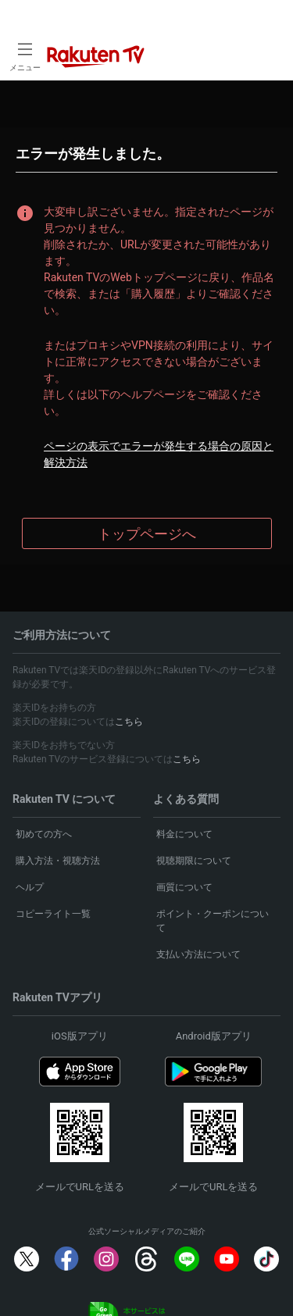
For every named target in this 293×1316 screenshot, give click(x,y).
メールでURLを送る (79, 1187)
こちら (129, 721)
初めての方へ (44, 834)
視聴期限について (193, 860)
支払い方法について (198, 954)
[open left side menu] (25, 55)
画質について (184, 887)
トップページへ (147, 534)
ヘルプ (30, 887)
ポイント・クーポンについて (212, 920)
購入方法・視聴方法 (58, 860)
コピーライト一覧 (53, 913)
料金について (184, 834)
